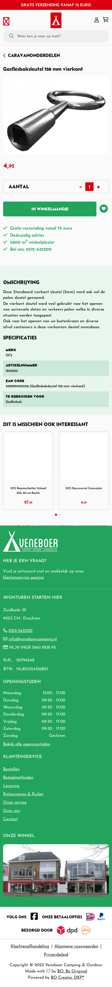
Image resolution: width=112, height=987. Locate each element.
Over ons (11, 811)
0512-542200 (20, 631)
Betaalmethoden (18, 778)
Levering (11, 786)
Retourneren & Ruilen (23, 794)
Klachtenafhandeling (30, 946)
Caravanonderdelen (34, 55)
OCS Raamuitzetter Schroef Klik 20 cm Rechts (28, 490)
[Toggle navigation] (6, 20)
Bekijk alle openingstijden (26, 744)
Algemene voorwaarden (76, 946)
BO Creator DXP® (67, 978)
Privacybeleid (56, 955)
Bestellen (11, 769)
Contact (10, 819)
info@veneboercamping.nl (33, 639)
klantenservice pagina (23, 578)
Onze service (15, 803)
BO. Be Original (72, 971)
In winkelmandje (49, 209)
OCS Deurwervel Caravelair (84, 488)
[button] (96, 20)
